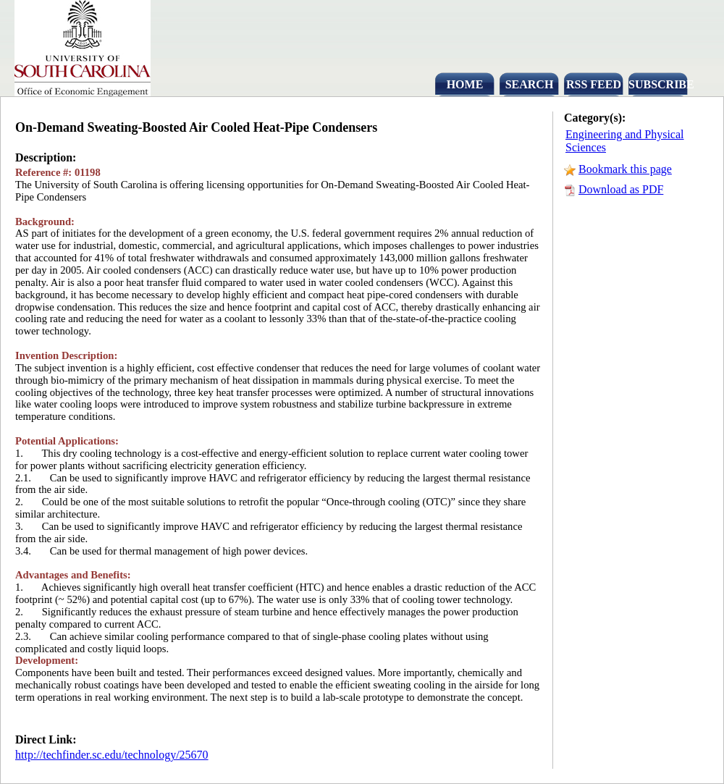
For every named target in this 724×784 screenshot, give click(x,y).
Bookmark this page (625, 169)
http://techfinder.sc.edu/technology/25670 (112, 755)
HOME (465, 84)
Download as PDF (620, 189)
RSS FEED (593, 84)
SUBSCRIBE (658, 84)
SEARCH (529, 84)
